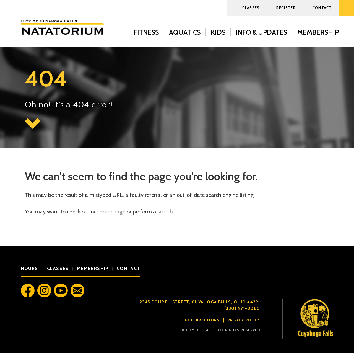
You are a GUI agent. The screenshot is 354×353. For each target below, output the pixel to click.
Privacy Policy (244, 320)
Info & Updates (261, 32)
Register (285, 8)
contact (128, 268)
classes (58, 268)
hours (30, 268)
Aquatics (185, 32)
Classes (250, 8)
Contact (322, 8)
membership (93, 268)
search (165, 211)
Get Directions (202, 320)
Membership (318, 32)
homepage (112, 211)
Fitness (146, 32)
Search (346, 8)
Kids (218, 32)
